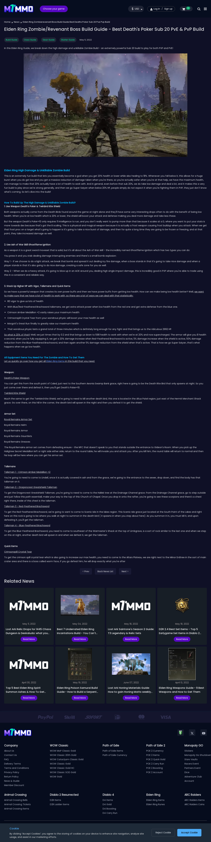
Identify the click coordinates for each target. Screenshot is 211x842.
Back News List (105, 571)
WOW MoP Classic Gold (63, 750)
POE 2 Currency (155, 750)
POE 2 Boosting (154, 768)
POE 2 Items (153, 755)
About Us (9, 750)
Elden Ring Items (155, 800)
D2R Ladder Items (59, 804)
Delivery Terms (12, 763)
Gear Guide (49, 39)
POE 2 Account (154, 772)
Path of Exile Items (113, 750)
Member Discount (14, 785)
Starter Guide (68, 39)
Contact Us (10, 755)
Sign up (168, 8)
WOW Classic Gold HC (62, 768)
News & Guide (12, 781)
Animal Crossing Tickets (17, 804)
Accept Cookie (189, 832)
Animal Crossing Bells (15, 800)
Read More (29, 639)
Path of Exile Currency (115, 755)
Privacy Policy (11, 772)
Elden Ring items (55, 361)
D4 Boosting (109, 808)
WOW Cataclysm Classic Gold (66, 759)
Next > (125, 571)
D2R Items (55, 800)
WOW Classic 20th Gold (63, 755)
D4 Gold (107, 804)
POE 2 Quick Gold (155, 759)
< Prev (85, 571)
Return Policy (11, 776)
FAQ (6, 759)
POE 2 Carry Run (155, 763)
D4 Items (108, 800)
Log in (157, 8)
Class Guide (30, 39)
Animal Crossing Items (16, 808)
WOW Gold (56, 776)
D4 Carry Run (110, 813)
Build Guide (11, 39)
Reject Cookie (163, 832)
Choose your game (54, 8)
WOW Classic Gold (60, 763)
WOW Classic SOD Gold (63, 772)
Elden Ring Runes (155, 804)
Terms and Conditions (16, 768)
